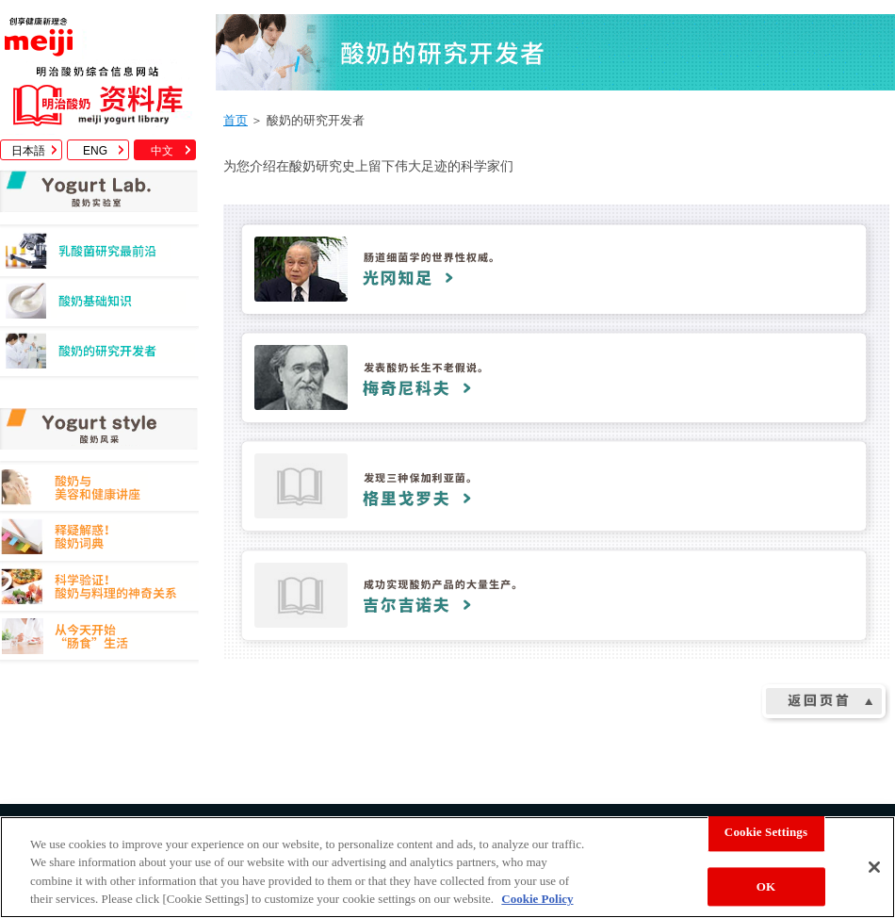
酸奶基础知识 (99, 306)
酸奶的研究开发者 (99, 356)
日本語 (28, 150)
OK (766, 886)
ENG (95, 150)
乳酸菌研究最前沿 (99, 256)
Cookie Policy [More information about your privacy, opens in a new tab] (537, 899)
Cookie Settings (765, 832)
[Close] (874, 867)
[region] (447, 867)
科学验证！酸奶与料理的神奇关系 (99, 590)
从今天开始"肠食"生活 (99, 639)
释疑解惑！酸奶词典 (99, 540)
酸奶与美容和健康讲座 (99, 490)
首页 (235, 120)
